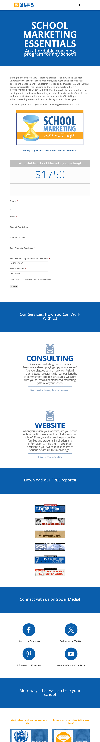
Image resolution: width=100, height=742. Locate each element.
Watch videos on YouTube (71, 665)
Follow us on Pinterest (29, 665)
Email (13, 216)
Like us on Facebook (29, 641)
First (12, 210)
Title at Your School (19, 227)
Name (14, 201)
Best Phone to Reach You (23, 248)
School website (18, 268)
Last (51, 210)
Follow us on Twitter (71, 641)
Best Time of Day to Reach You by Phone (30, 258)
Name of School (17, 237)
